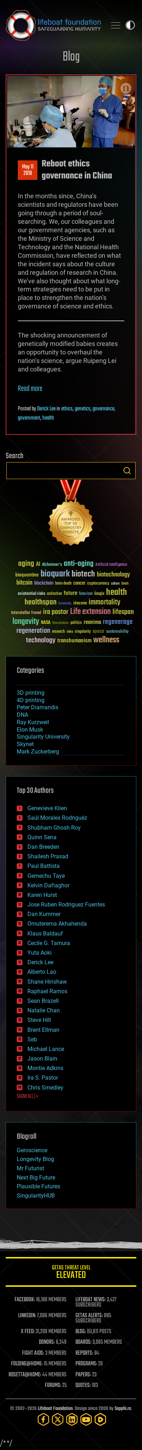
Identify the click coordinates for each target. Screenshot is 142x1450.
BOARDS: (83, 1342)
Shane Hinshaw (47, 981)
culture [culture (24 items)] (115, 584)
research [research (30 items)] (58, 632)
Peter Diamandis (37, 707)
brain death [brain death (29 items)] (63, 583)
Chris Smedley (45, 1087)
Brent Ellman (43, 1030)
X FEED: (28, 1331)
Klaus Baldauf (45, 933)
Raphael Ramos (47, 991)
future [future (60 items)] (70, 593)
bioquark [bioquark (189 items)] (55, 574)
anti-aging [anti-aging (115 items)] (79, 563)
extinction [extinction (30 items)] (54, 594)
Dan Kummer (44, 914)
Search (127, 470)
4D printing (30, 700)
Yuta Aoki (39, 952)
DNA (22, 714)
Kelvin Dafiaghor (48, 885)
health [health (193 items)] (116, 592)
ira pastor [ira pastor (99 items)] (55, 612)
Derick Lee (46, 409)
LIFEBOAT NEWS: (90, 1299)
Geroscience (32, 1150)
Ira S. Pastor (42, 1077)
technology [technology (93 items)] (41, 641)
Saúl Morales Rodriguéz (57, 817)
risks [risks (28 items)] (70, 632)
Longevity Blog (35, 1159)
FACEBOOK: (25, 1299)
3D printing (30, 692)
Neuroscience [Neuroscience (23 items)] (60, 623)
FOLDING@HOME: (27, 1364)
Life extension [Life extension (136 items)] (90, 611)
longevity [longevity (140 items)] (25, 621)
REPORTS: (84, 1353)
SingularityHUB (36, 1195)
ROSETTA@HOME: (25, 1375)
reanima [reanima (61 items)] (92, 622)
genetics (82, 409)
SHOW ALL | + (27, 1096)
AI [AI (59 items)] (38, 564)
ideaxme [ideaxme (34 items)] (80, 603)
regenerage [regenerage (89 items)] (118, 622)
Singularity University (43, 736)
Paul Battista (43, 866)
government (29, 418)
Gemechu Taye (46, 875)
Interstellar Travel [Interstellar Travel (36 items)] (26, 613)
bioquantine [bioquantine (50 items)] (27, 575)
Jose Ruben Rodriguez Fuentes (66, 904)
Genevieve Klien (47, 808)
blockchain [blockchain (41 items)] (43, 583)
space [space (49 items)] (98, 631)
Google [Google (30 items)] (99, 594)
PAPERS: (83, 1375)
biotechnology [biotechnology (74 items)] (113, 575)
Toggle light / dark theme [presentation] (130, 25)
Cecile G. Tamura (48, 943)
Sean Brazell (43, 1000)
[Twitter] (57, 1419)
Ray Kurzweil (33, 722)
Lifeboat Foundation (55, 1409)
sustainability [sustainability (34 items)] (117, 632)
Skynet (25, 744)
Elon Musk (30, 729)
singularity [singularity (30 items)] (83, 632)
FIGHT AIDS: (33, 1353)
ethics (67, 409)
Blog (71, 57)
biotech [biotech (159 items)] (83, 574)
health (48, 418)
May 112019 (27, 170)
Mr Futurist (30, 1168)
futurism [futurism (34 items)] (86, 594)
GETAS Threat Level (71, 1273)
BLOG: (80, 1331)
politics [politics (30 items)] (76, 623)
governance (103, 409)
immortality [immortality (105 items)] (104, 602)
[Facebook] (43, 1419)
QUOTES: (83, 1385)
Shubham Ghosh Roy (54, 827)
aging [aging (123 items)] (26, 563)
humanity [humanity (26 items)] (65, 604)
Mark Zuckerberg (38, 751)
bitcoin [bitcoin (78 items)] (24, 583)
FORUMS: (53, 1385)
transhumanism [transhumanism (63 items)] (74, 640)
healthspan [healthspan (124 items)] (41, 602)
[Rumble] (100, 1419)
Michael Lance (45, 1049)
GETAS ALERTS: (89, 1315)
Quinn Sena (42, 837)
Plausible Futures (38, 1186)
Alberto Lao (41, 971)
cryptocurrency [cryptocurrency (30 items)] (98, 583)
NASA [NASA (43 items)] (46, 623)
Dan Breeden (43, 846)
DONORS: (47, 1342)
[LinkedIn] (72, 1419)
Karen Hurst (42, 895)
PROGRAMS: (86, 1364)
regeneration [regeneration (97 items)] (33, 631)
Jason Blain (42, 1058)
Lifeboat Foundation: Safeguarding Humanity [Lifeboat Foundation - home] (53, 25)
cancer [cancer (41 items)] (79, 583)
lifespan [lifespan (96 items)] (123, 612)
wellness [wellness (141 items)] (106, 640)
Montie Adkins (45, 1068)
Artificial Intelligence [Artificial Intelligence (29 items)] (111, 565)
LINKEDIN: (27, 1315)
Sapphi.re (123, 1409)
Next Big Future (36, 1177)
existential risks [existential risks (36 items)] (31, 594)
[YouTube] (86, 1419)
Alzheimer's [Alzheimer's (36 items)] (52, 565)
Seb (32, 1039)
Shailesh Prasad (47, 856)
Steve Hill (39, 1020)
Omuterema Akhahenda (57, 923)
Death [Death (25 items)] (124, 584)
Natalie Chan (43, 1010)
